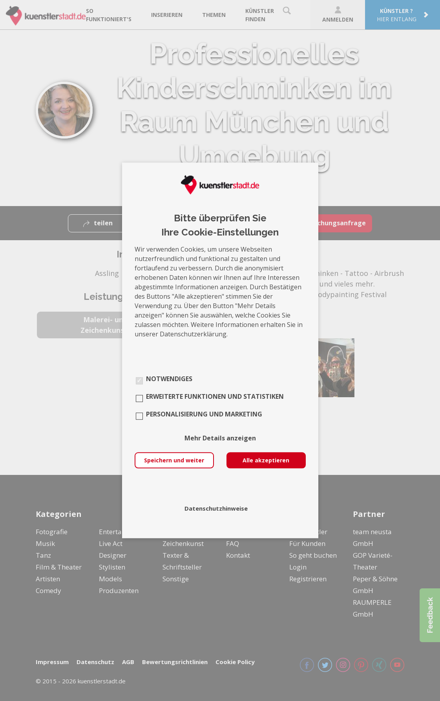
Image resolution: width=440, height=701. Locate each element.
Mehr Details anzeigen (220, 438)
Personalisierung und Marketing (204, 414)
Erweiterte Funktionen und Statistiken (215, 396)
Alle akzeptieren (266, 460)
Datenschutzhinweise (216, 509)
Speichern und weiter (174, 460)
